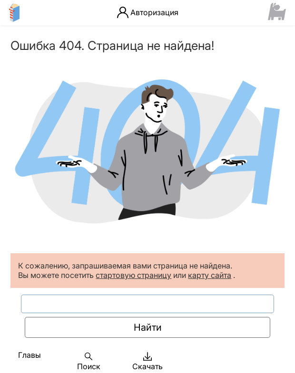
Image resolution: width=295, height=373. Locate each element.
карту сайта (209, 275)
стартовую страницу (133, 275)
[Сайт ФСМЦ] (277, 12)
